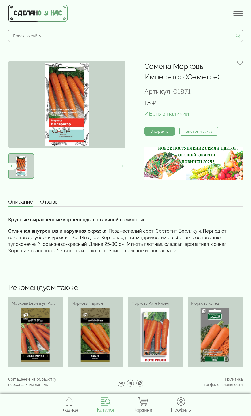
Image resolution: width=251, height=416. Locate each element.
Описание (20, 201)
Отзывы (49, 201)
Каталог (106, 404)
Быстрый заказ (199, 131)
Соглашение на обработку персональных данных (32, 381)
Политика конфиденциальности (223, 381)
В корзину (159, 131)
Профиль (181, 404)
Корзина (142, 404)
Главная (69, 404)
